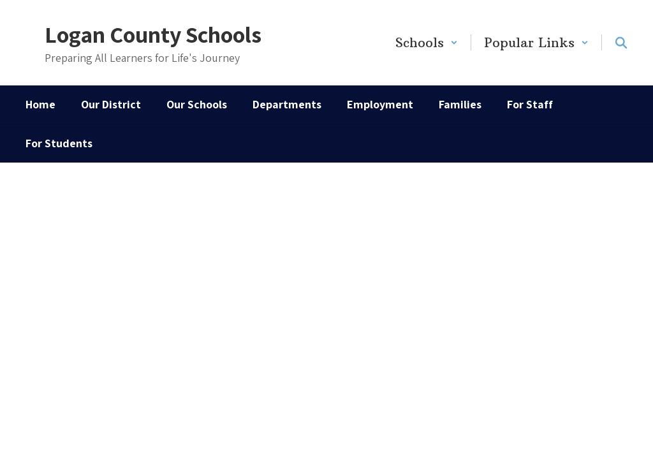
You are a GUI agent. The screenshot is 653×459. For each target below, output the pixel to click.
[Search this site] (621, 42)
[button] (426, 42)
